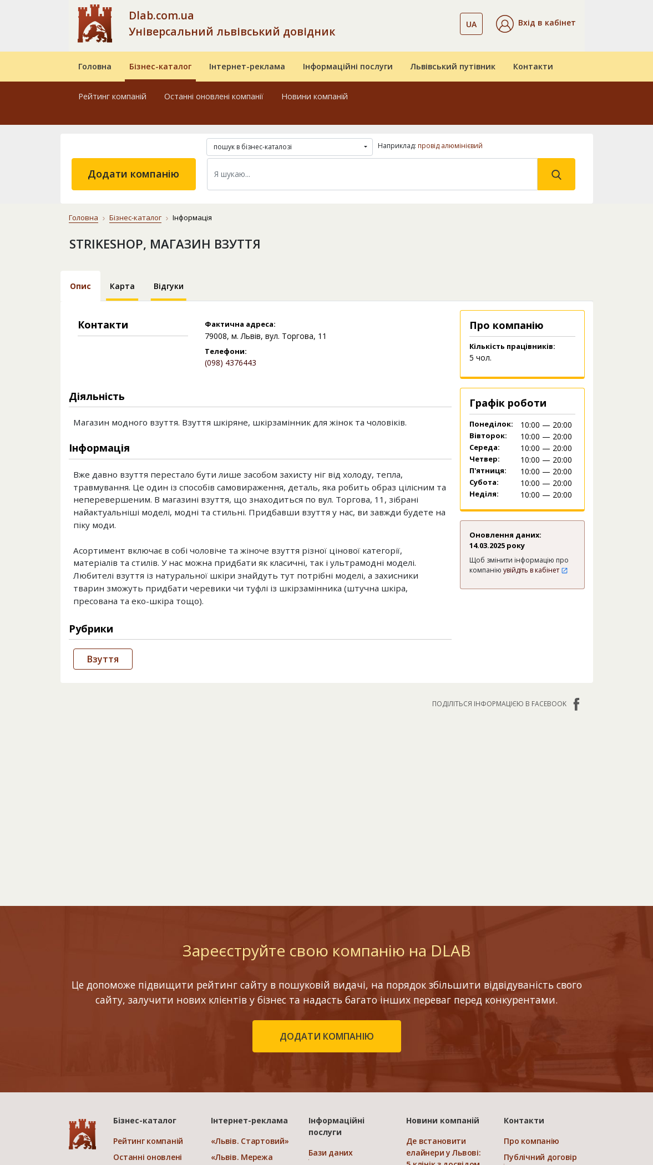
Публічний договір (540, 1157)
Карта (122, 286)
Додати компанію (133, 173)
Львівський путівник (453, 66)
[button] (536, 24)
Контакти (533, 66)
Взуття (103, 659)
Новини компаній (314, 96)
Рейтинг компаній (112, 96)
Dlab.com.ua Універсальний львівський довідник (232, 23)
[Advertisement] (326, 801)
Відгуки (169, 286)
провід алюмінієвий (450, 145)
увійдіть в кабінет (535, 570)
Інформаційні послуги (348, 66)
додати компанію (327, 1036)
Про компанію (531, 1141)
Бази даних (330, 1152)
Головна (95, 66)
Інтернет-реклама (247, 66)
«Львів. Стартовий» (249, 1141)
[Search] (372, 174)
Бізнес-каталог (160, 66)
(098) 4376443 (230, 362)
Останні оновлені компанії (214, 96)
